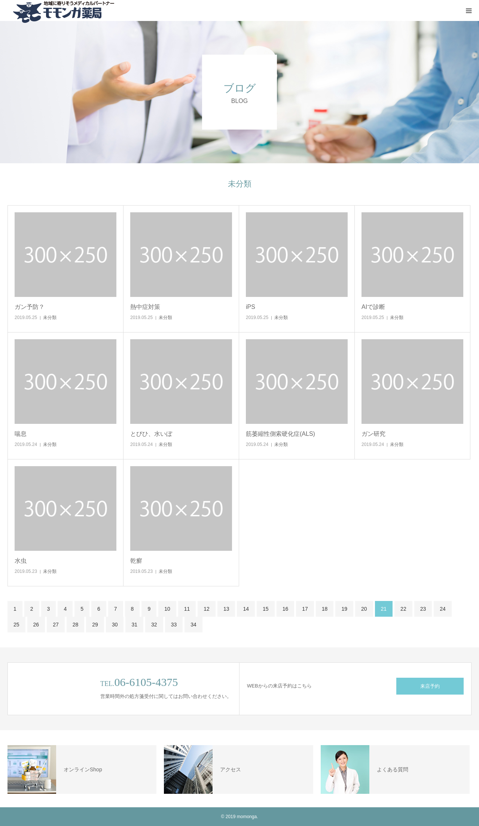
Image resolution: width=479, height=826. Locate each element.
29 (95, 625)
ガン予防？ (30, 307)
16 (286, 609)
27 (56, 625)
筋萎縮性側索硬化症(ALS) (280, 434)
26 (36, 625)
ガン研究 (373, 434)
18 (325, 609)
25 (16, 625)
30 (115, 625)
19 (344, 609)
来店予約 (430, 686)
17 (305, 609)
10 (167, 609)
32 (154, 625)
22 (403, 609)
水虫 (21, 561)
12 (207, 609)
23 (423, 609)
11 (187, 609)
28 (76, 625)
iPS (250, 307)
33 (174, 625)
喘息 (21, 434)
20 (364, 609)
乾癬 (136, 561)
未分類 (50, 317)
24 (443, 609)
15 (266, 609)
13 (226, 609)
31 (134, 625)
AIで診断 (373, 307)
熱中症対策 (145, 307)
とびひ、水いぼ (151, 434)
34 (193, 625)
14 (246, 609)
